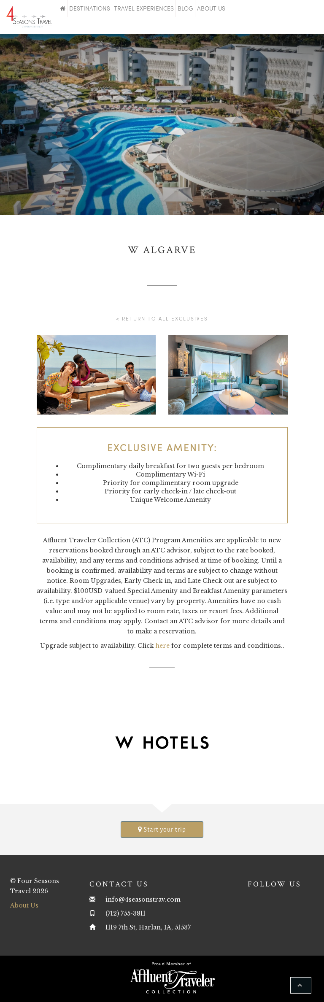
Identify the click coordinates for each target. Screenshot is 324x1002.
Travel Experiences (144, 8)
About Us (211, 8)
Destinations (89, 8)
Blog (185, 8)
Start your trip (162, 829)
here (162, 645)
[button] (300, 985)
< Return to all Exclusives (162, 318)
